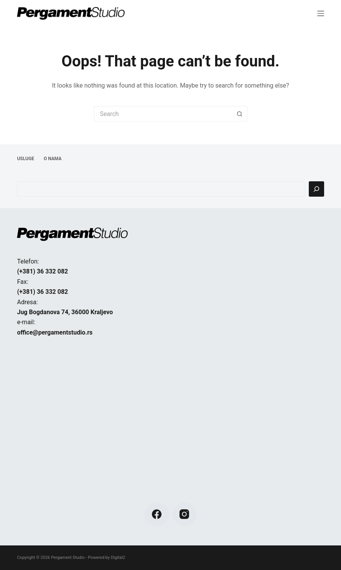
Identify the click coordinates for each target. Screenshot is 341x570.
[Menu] (320, 13)
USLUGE (25, 158)
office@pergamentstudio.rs (54, 332)
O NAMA (53, 158)
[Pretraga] (316, 189)
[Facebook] (157, 514)
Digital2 (118, 557)
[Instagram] (185, 514)
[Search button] (239, 113)
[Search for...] (163, 113)
